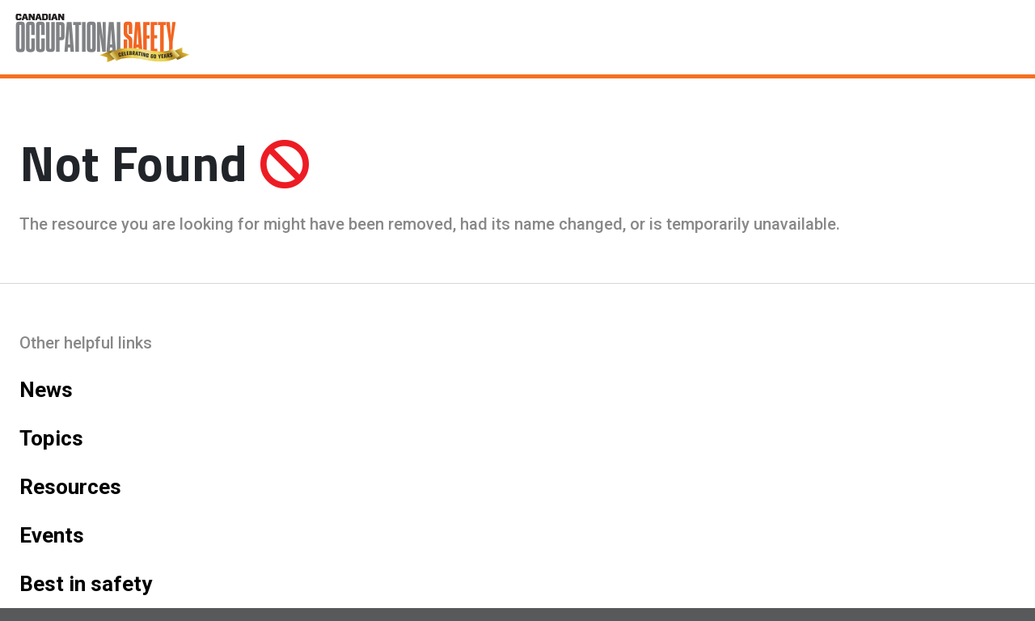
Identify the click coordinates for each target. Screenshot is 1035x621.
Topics (51, 438)
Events (51, 535)
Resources (70, 487)
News (46, 390)
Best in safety (85, 584)
